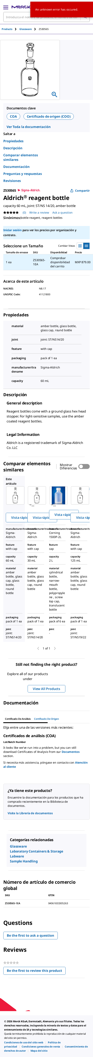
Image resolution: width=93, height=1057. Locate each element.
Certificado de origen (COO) (49, 116)
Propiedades (13, 141)
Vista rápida (20, 517)
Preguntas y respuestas (22, 173)
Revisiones (12, 180)
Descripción (12, 148)
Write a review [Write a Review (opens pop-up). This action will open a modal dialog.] (39, 212)
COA (13, 116)
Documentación (16, 166)
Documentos (71, 752)
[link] (23, 1042)
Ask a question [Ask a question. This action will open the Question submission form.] (62, 212)
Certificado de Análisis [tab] (18, 719)
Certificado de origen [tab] (46, 719)
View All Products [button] (46, 688)
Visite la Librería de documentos (30, 813)
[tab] (10, 29)
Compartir (80, 191)
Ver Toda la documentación (29, 127)
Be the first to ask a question (30, 935)
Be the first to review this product (36, 971)
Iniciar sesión (12, 230)
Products (7, 29)
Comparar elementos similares (20, 157)
